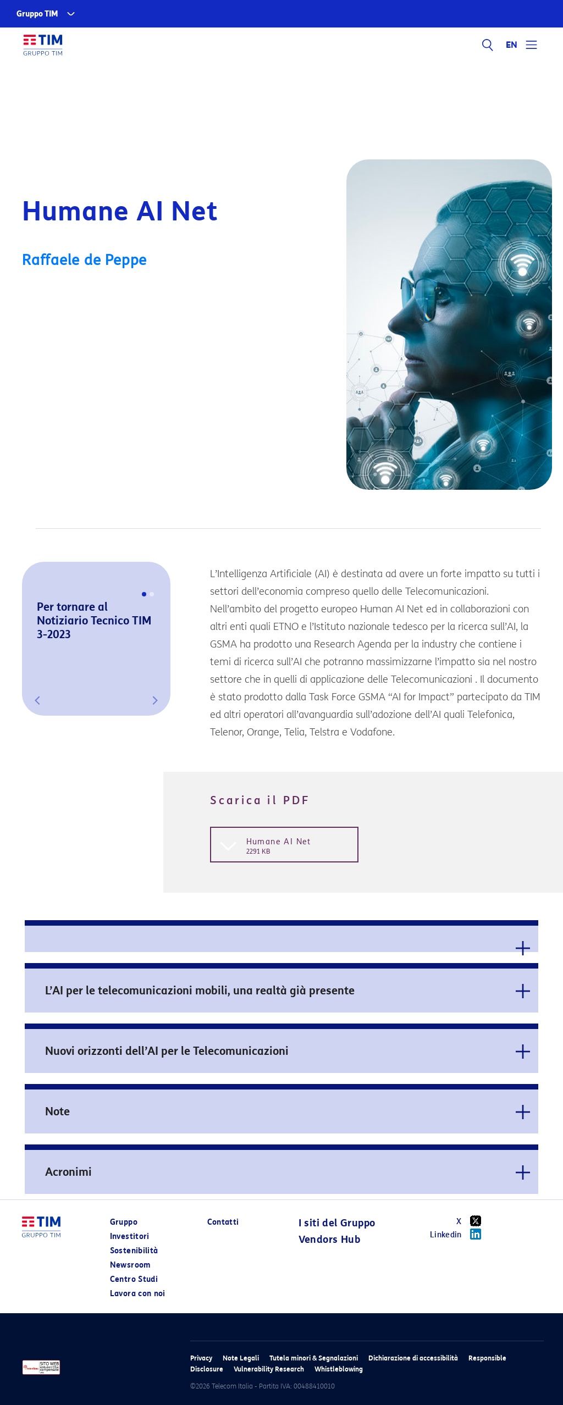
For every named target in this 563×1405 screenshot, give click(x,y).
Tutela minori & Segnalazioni (313, 1358)
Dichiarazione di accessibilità (413, 1358)
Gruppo (123, 1222)
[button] (37, 700)
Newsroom (130, 1265)
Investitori (130, 1236)
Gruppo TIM (37, 14)
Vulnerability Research (269, 1369)
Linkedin (459, 1234)
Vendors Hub (329, 1239)
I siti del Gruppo (337, 1223)
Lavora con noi (137, 1293)
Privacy (201, 1358)
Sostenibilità (134, 1250)
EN (512, 45)
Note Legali (241, 1358)
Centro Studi (134, 1279)
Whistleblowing (338, 1369)
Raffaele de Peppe (84, 260)
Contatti (223, 1222)
